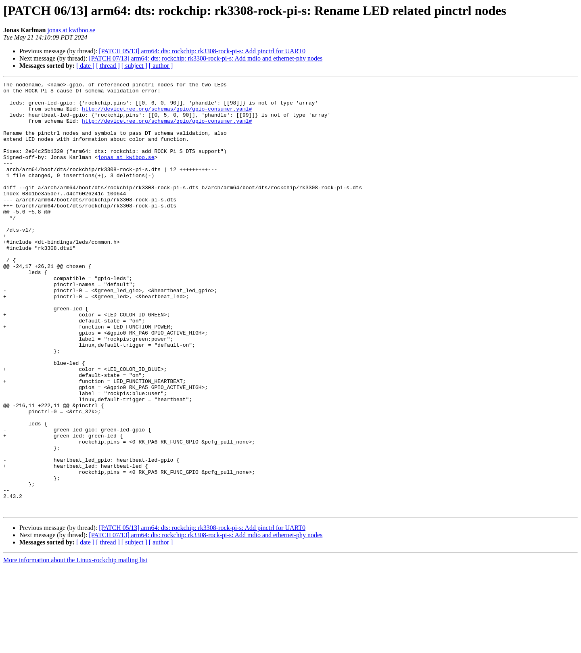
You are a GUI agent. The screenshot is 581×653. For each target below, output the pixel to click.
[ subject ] (134, 65)
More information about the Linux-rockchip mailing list (75, 646)
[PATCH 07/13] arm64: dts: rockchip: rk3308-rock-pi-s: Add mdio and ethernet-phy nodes (205, 58)
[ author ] (161, 65)
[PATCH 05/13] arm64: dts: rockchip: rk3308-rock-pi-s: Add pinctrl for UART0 (202, 51)
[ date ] (85, 65)
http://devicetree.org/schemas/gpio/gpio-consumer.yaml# (167, 114)
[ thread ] (108, 65)
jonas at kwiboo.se (71, 30)
